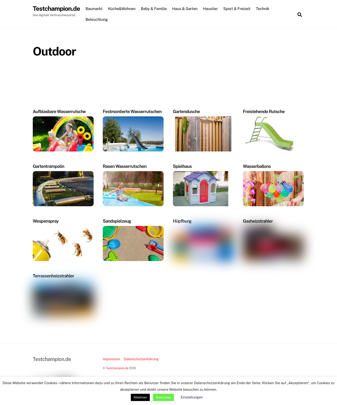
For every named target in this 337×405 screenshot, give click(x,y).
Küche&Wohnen (122, 9)
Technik (263, 9)
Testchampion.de (117, 368)
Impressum (111, 359)
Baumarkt (94, 9)
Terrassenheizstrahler (53, 276)
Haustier (211, 9)
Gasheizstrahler (258, 221)
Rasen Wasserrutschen (125, 166)
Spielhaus (182, 166)
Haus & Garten (185, 9)
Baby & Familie (155, 9)
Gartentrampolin (48, 166)
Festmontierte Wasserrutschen (132, 111)
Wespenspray (46, 221)
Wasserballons (257, 166)
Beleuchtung (97, 19)
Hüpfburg (182, 221)
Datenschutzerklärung (141, 359)
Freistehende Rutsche (264, 111)
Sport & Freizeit (237, 9)
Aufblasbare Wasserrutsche (59, 111)
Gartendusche (186, 111)
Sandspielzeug (117, 221)
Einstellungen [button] (192, 397)
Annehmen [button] (163, 397)
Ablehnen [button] (140, 397)
